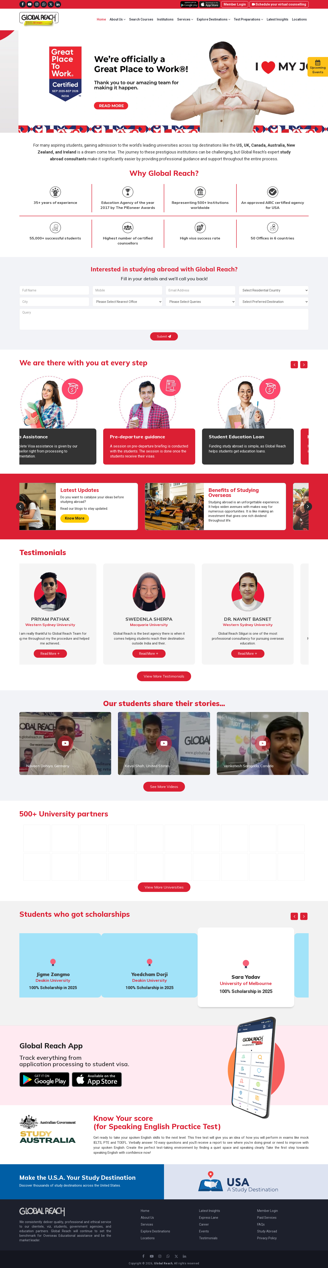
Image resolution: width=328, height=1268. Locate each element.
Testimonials (208, 1238)
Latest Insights (277, 19)
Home (101, 19)
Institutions (165, 19)
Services (185, 19)
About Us (118, 19)
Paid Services (267, 1217)
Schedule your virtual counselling (279, 4)
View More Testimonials (164, 676)
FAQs (261, 1224)
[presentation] (294, 364)
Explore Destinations (213, 19)
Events (204, 1231)
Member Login (235, 4)
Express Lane (208, 1217)
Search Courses (141, 19)
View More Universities (164, 887)
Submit (164, 336)
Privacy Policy (267, 1238)
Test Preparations (248, 19)
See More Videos (164, 786)
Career (204, 1224)
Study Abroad (267, 1231)
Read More (65, 653)
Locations (299, 19)
